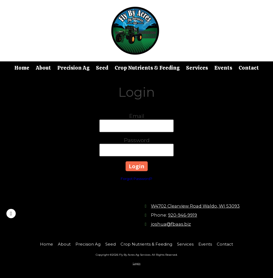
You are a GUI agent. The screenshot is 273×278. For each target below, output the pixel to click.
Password (137, 140)
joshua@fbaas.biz (171, 224)
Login (136, 263)
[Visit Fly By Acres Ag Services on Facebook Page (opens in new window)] (11, 213)
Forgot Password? (136, 178)
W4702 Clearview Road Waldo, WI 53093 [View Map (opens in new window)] (195, 206)
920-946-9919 (182, 215)
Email (136, 116)
